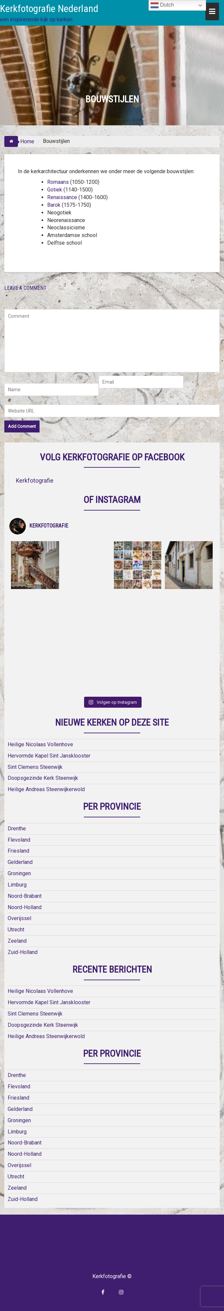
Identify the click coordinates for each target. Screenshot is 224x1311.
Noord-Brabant (25, 896)
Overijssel (19, 918)
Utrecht (16, 929)
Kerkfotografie (35, 480)
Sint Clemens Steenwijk (35, 767)
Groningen (19, 873)
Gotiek (54, 189)
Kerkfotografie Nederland (49, 8)
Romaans (58, 182)
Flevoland (19, 840)
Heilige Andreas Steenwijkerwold (46, 789)
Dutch (162, 5)
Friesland (18, 851)
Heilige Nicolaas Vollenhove (40, 744)
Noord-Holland (25, 907)
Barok (53, 205)
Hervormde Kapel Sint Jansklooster (49, 756)
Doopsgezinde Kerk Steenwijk (43, 778)
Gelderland (20, 862)
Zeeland (17, 941)
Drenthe (17, 828)
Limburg (17, 885)
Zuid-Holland (23, 952)
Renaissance (62, 197)
